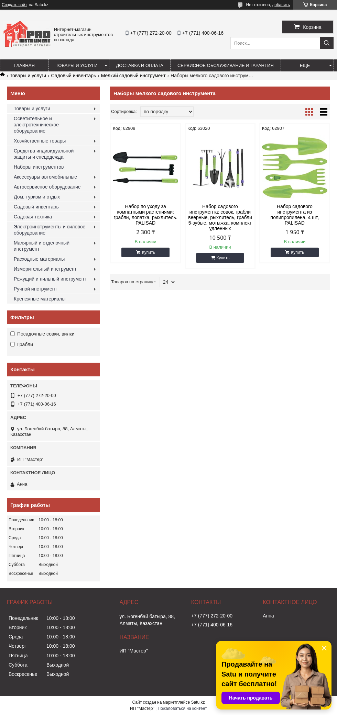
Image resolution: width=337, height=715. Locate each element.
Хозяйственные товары (40, 141)
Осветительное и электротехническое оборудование (36, 125)
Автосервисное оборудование (47, 187)
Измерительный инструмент (45, 269)
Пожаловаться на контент (182, 708)
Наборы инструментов (39, 167)
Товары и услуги (77, 65)
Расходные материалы (39, 259)
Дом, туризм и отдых (37, 197)
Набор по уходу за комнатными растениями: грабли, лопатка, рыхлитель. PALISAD (145, 215)
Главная (24, 65)
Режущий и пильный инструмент (50, 279)
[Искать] (327, 43)
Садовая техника (33, 216)
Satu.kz (198, 702)
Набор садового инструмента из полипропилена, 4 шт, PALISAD (295, 215)
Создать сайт (14, 4)
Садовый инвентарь (73, 75)
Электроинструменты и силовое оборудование (49, 230)
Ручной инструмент (35, 289)
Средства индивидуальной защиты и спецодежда (44, 154)
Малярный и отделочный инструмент (41, 246)
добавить (281, 4)
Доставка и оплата (139, 65)
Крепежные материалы (40, 299)
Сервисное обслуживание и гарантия (225, 65)
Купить (148, 252)
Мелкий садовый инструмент (133, 75)
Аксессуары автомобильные (45, 177)
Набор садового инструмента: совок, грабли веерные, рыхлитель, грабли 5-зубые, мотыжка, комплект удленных (220, 217)
